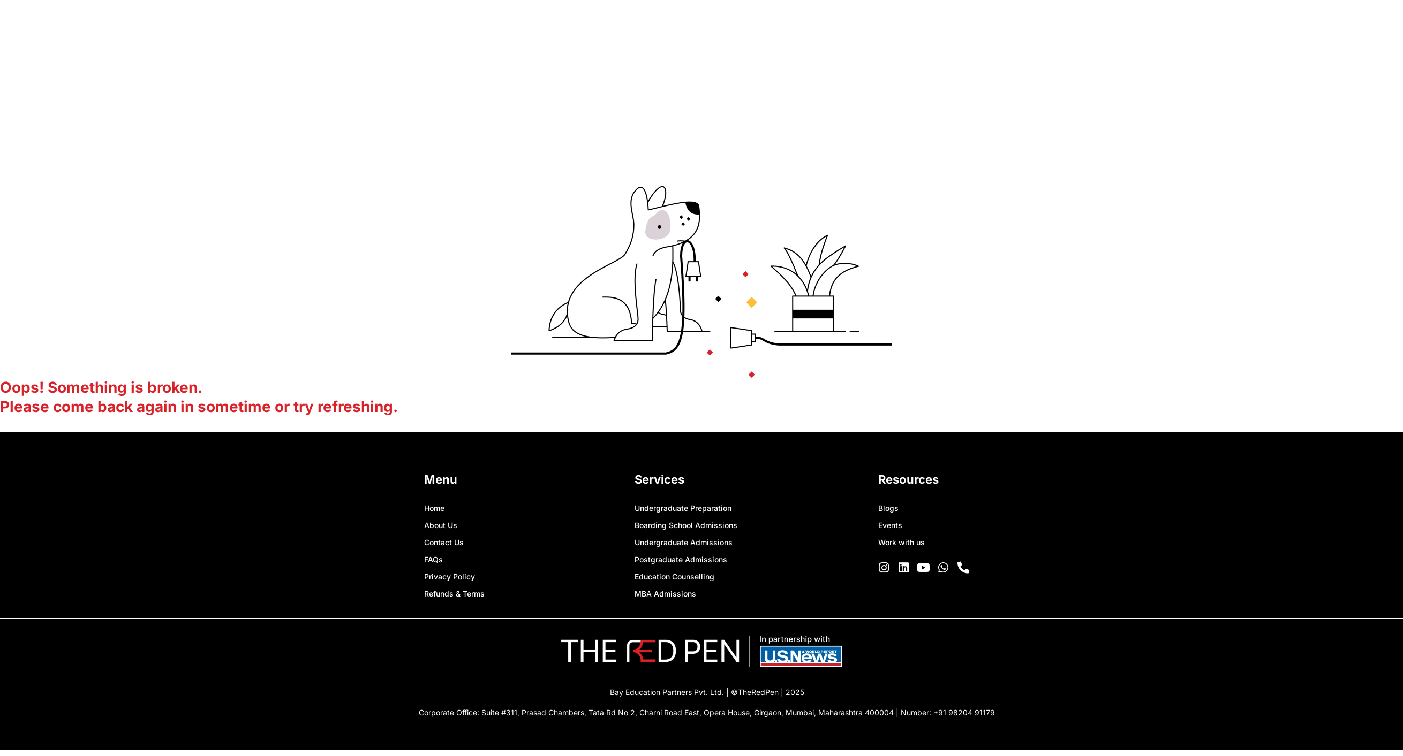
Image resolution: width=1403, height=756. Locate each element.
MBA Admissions (665, 593)
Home (434, 508)
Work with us (901, 542)
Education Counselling (674, 576)
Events (890, 525)
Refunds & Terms (454, 593)
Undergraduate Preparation (683, 508)
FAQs (433, 559)
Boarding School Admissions (686, 525)
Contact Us (444, 542)
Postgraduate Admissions (681, 559)
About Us (440, 525)
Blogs (888, 508)
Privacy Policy (449, 576)
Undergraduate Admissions (684, 542)
